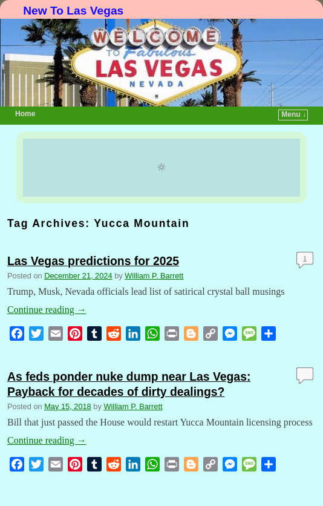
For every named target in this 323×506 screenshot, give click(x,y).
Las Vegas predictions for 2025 (93, 261)
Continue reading (46, 309)
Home (25, 114)
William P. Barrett (154, 275)
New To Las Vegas (73, 10)
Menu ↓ (293, 114)
